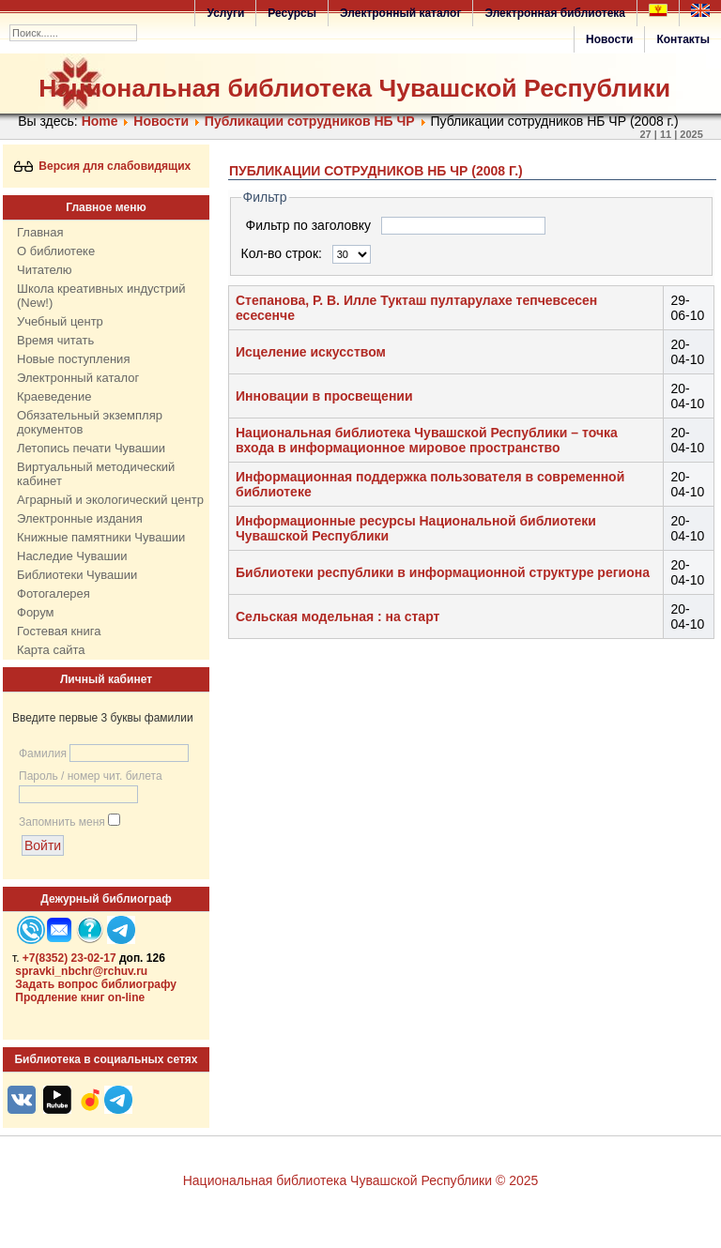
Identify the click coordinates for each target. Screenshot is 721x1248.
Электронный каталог (400, 13)
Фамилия (43, 753)
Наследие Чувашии (72, 556)
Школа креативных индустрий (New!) (101, 296)
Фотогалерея (53, 593)
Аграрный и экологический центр (110, 500)
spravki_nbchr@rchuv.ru (81, 971)
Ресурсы (292, 13)
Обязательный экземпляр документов (89, 422)
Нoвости (161, 121)
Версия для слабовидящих (103, 166)
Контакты (683, 39)
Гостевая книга (58, 631)
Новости (609, 39)
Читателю (44, 270)
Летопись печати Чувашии (91, 448)
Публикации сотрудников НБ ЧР (310, 121)
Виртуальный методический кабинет (96, 474)
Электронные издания (80, 518)
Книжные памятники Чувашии (101, 537)
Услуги (225, 13)
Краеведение (54, 396)
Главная (40, 232)
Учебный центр (60, 321)
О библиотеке (56, 251)
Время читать (55, 340)
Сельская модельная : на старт (337, 616)
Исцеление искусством (311, 351)
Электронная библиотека (554, 13)
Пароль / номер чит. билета (90, 776)
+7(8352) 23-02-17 (69, 958)
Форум (35, 612)
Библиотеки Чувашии (77, 575)
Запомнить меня (62, 822)
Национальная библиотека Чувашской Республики (354, 88)
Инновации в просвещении (324, 395)
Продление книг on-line (80, 997)
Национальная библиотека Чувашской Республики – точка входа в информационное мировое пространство (427, 440)
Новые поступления (73, 359)
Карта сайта (50, 650)
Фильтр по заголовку (310, 225)
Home (100, 121)
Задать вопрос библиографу (95, 984)
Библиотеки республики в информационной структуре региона (443, 572)
